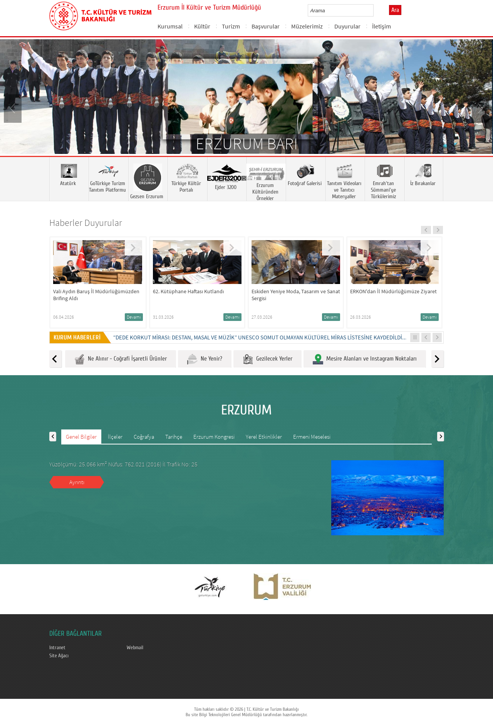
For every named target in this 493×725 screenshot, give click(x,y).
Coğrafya (144, 436)
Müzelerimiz (307, 26)
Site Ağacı (59, 656)
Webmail (135, 648)
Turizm (231, 26)
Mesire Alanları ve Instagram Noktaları (365, 359)
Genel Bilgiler (81, 436)
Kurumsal (170, 26)
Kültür (202, 26)
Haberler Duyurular (85, 223)
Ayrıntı (76, 482)
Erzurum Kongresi (214, 436)
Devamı (134, 317)
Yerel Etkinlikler (264, 436)
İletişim (381, 26)
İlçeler (115, 436)
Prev (13, 107)
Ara (395, 10)
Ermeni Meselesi (311, 436)
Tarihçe (173, 436)
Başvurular (266, 26)
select (375, 10)
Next (479, 107)
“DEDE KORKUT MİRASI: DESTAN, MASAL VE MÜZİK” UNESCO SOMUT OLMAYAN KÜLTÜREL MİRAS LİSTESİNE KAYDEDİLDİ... (260, 337)
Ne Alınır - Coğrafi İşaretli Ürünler (120, 359)
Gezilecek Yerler (267, 359)
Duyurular (347, 26)
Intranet (57, 648)
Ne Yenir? (204, 359)
